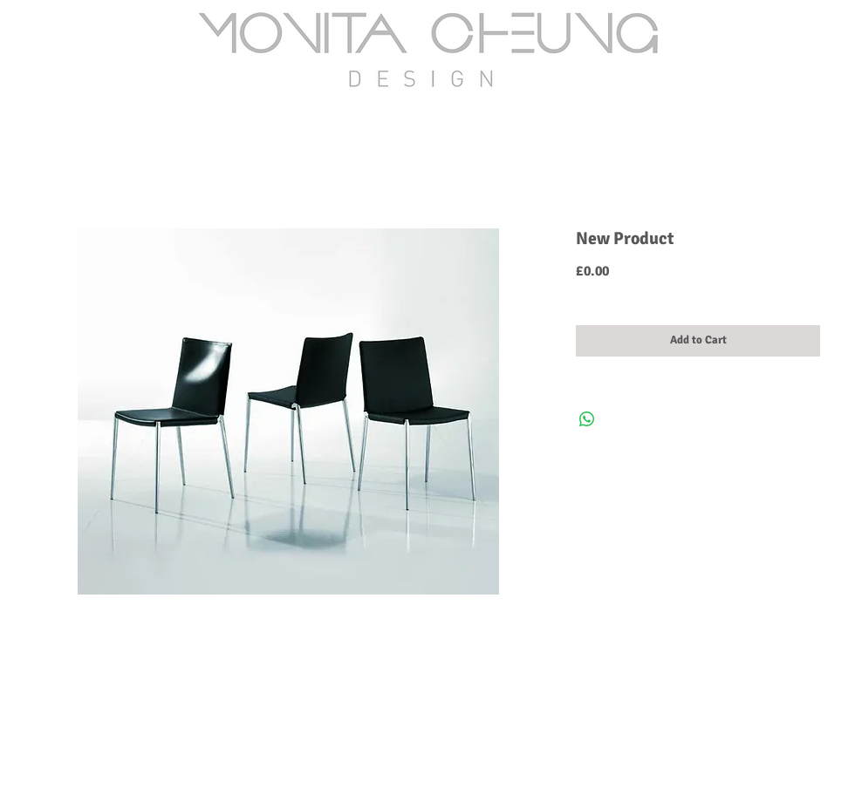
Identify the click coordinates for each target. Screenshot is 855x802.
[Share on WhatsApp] (587, 419)
